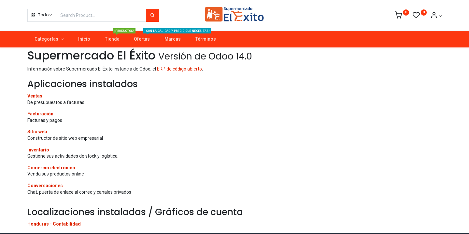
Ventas (34, 95)
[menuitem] (84, 39)
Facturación (40, 113)
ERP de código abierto (179, 69)
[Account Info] (436, 16)
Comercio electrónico (51, 167)
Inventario (38, 149)
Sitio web (37, 131)
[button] (41, 15)
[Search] (152, 15)
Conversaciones (45, 185)
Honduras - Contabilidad (54, 224)
